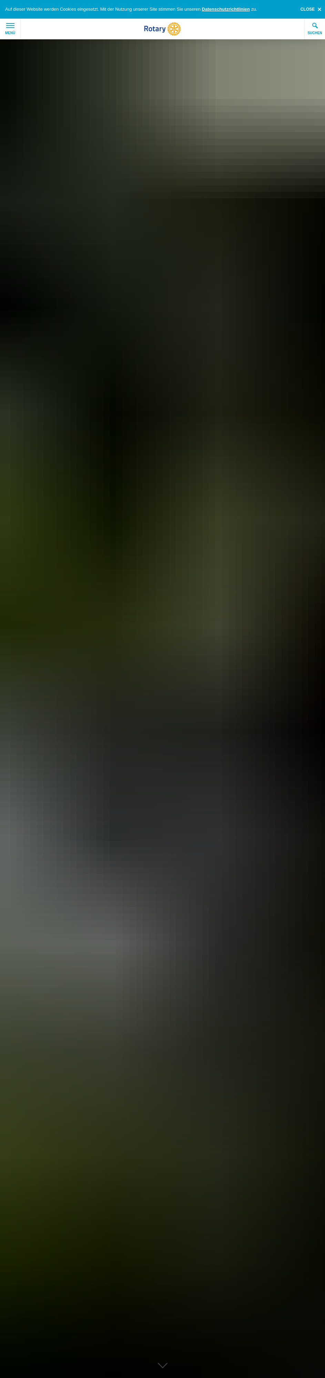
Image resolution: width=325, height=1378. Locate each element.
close (308, 9)
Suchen (314, 28)
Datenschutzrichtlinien (226, 9)
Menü (10, 29)
